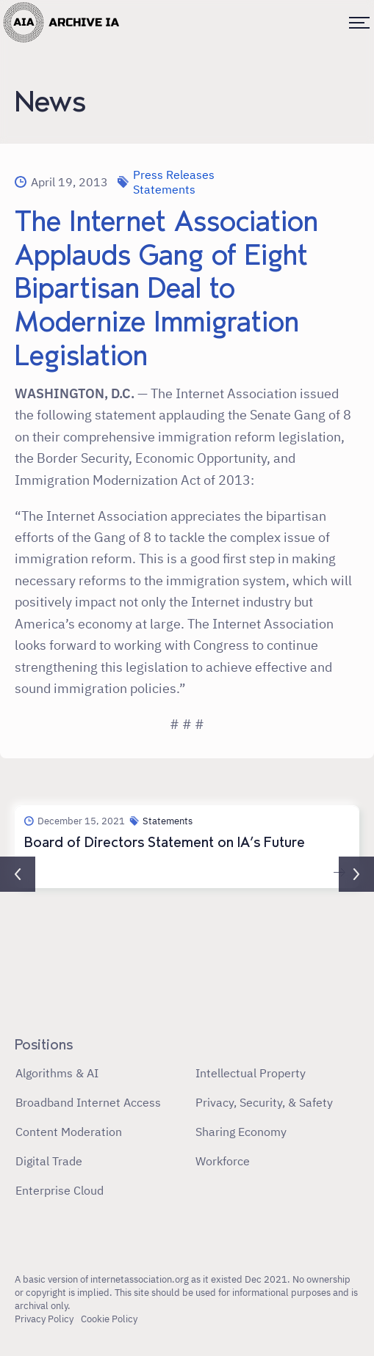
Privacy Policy (44, 1318)
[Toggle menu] (359, 22)
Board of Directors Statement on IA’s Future (164, 842)
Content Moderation (68, 1131)
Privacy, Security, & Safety (264, 1102)
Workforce (222, 1161)
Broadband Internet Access (88, 1102)
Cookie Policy (109, 1318)
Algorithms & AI (56, 1073)
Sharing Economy (241, 1131)
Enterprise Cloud (59, 1190)
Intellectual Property (250, 1073)
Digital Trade (48, 1161)
